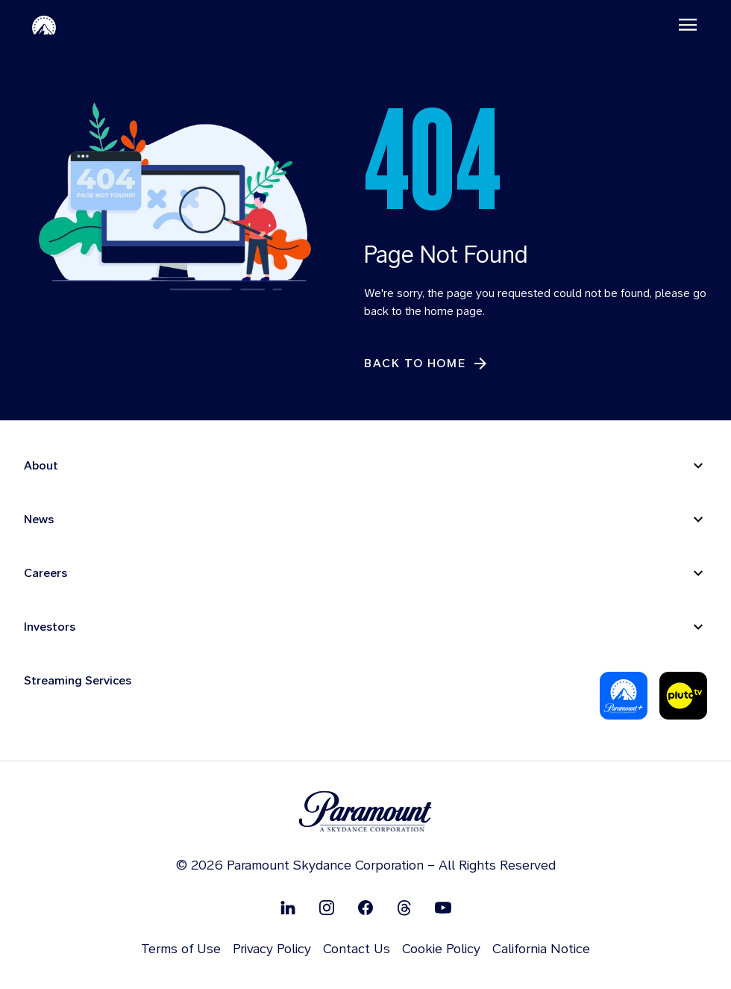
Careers (45, 574)
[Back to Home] (426, 364)
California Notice (541, 949)
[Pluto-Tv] (683, 696)
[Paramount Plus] (623, 696)
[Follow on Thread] (404, 908)
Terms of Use (181, 949)
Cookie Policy (441, 949)
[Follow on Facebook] (365, 908)
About (41, 466)
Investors (49, 627)
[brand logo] (365, 812)
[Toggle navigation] (687, 24)
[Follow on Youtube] (443, 908)
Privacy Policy (272, 949)
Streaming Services (77, 681)
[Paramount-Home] (45, 24)
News (39, 520)
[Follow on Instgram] (327, 908)
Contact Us (356, 949)
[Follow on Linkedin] (288, 908)
